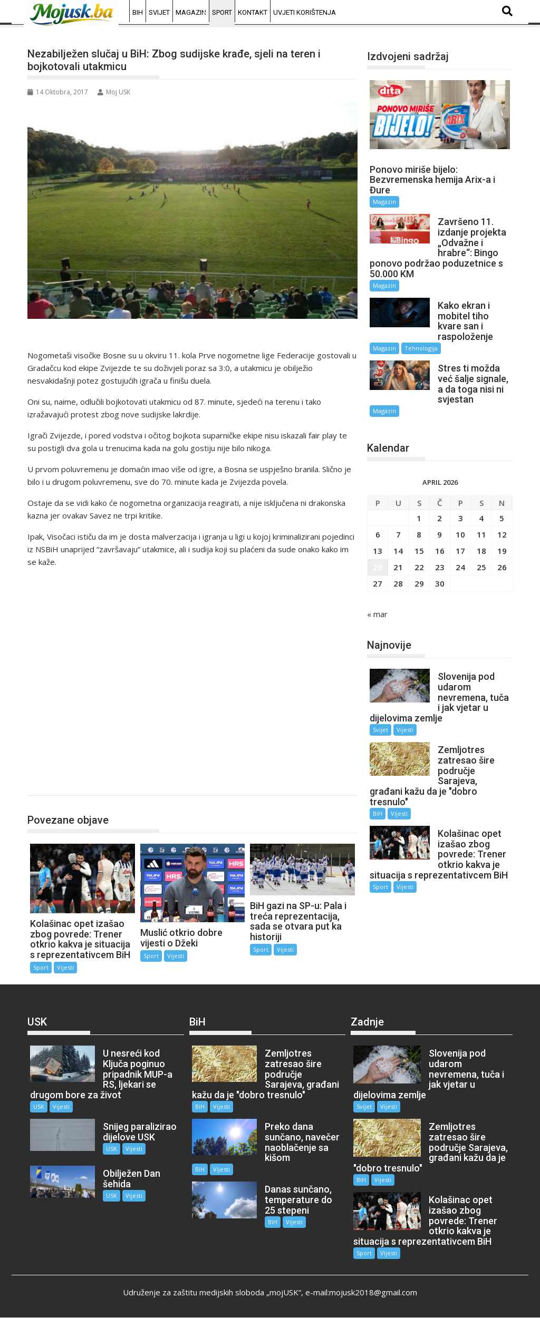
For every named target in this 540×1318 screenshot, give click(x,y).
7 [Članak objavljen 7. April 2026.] (398, 534)
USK (38, 1106)
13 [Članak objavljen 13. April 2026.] (377, 550)
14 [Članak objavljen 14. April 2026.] (398, 550)
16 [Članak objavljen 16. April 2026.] (440, 550)
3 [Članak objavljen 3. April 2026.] (460, 518)
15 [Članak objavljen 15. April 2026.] (419, 550)
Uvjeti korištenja (304, 12)
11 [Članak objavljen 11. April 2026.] (481, 534)
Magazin (191, 12)
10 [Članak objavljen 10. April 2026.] (460, 534)
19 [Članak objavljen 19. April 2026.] (502, 550)
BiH (137, 12)
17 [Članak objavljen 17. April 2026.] (460, 550)
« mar (377, 614)
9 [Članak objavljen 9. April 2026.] (439, 534)
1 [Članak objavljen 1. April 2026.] (419, 518)
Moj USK (114, 91)
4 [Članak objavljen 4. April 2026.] (481, 518)
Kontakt (252, 12)
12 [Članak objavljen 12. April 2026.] (502, 534)
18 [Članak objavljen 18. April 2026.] (481, 550)
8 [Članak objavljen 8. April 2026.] (419, 534)
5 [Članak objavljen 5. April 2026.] (501, 518)
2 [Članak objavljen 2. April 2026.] (439, 518)
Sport (222, 12)
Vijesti (65, 967)
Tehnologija (421, 348)
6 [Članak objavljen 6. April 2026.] (377, 534)
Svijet (159, 12)
